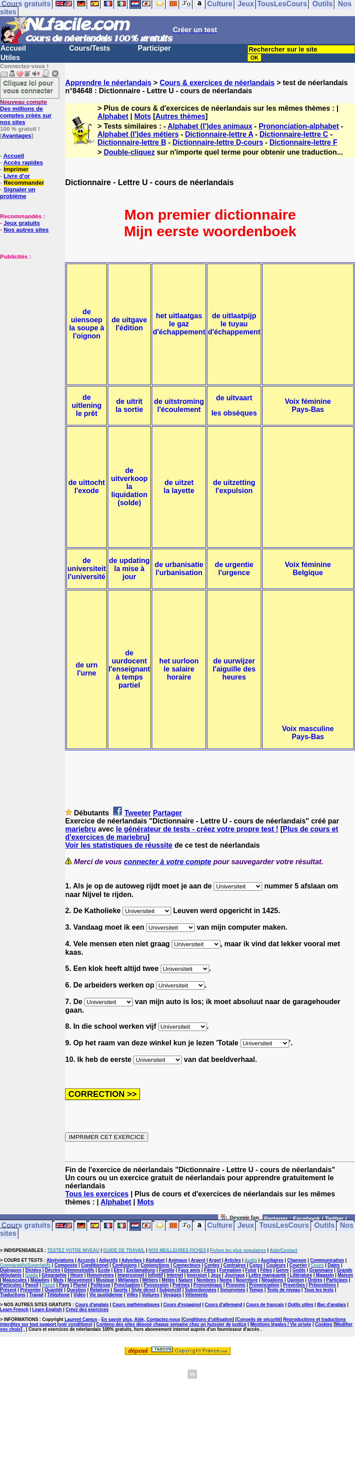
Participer (154, 48)
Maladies (40, 1280)
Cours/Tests (89, 48)
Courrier (298, 1265)
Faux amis (189, 1270)
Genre (282, 1270)
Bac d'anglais (331, 1304)
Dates (334, 1265)
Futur (251, 1270)
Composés (65, 1265)
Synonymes (232, 1289)
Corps (256, 1265)
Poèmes (180, 1284)
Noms (225, 1280)
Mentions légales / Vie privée (280, 1324)
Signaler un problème (17, 192)
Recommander (24, 182)
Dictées (33, 1270)
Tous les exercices (96, 1194)
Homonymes (100, 1275)
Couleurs (275, 1265)
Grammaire (321, 1270)
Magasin (325, 1275)
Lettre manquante (267, 1275)
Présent (8, 1289)
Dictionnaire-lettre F (303, 142)
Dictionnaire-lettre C (293, 134)
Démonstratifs (79, 1270)
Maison (345, 1275)
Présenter (30, 1289)
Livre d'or (17, 176)
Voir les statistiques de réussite (118, 845)
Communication (327, 1260)
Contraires (234, 1265)
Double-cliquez (129, 152)
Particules (11, 1284)
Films (209, 1270)
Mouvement (79, 1280)
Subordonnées (200, 1289)
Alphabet (112, 116)
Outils (324, 1226)
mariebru (80, 829)
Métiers (150, 1280)
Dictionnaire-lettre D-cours (217, 142)
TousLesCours (284, 1226)
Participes (337, 1280)
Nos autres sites (26, 229)
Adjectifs (108, 1260)
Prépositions (322, 1284)
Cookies (324, 1324)
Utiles (10, 57)
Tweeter (137, 813)
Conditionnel (95, 1265)
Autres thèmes (180, 116)
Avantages (16, 135)
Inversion (196, 1275)
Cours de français (265, 1304)
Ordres (315, 1280)
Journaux (234, 1275)
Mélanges (128, 1280)
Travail (36, 1294)
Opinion (295, 1280)
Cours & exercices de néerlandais (217, 83)
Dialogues (11, 1270)
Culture (219, 1226)
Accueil (13, 48)
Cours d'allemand (223, 1304)
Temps (256, 1289)
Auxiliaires (272, 1260)
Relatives (100, 1289)
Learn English (47, 1309)
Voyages (172, 1294)
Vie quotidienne (106, 1294)
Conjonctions (154, 1265)
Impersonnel (131, 1275)
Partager (167, 813)
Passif (31, 1284)
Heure (76, 1275)
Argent (198, 1260)
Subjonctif (170, 1289)
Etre (118, 1270)
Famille (166, 1270)
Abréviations (60, 1260)
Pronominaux (207, 1284)
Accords (86, 1260)
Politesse (100, 1284)
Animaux (177, 1260)
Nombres (206, 1280)
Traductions (13, 1294)
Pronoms (235, 1284)
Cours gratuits (25, 1226)
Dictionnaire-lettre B (131, 142)
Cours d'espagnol (182, 1304)
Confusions (124, 1265)
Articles (232, 1260)
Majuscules (15, 1280)
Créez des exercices (87, 1309)
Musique (105, 1280)
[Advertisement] (27, 305)
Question (76, 1289)
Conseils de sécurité (258, 1319)
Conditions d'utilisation (208, 1319)
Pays (64, 1284)
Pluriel (80, 1284)
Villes (132, 1294)
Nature (186, 1280)
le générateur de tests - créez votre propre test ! (197, 829)
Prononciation (264, 1284)
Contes (211, 1265)
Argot (215, 1260)
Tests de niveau (283, 1289)
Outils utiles (300, 1304)
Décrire (52, 1270)
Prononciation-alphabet (299, 126)
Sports (120, 1289)
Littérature (301, 1275)
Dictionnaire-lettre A (219, 134)
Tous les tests (318, 1289)
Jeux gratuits (22, 223)
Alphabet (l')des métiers (138, 134)
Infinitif (155, 1275)
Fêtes (266, 1270)
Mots (142, 116)
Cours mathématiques (136, 1304)
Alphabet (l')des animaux (209, 126)
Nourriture (247, 1280)
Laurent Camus (81, 1319)
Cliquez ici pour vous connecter (28, 86)
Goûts (299, 1270)
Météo (168, 1280)
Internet (175, 1275)
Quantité (54, 1289)
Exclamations (140, 1270)
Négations (272, 1280)
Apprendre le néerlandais (108, 83)
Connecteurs (187, 1265)
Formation (230, 1270)
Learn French (14, 1309)
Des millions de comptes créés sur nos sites (26, 112)
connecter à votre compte (167, 862)
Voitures (150, 1294)
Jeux (245, 1226)
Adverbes (132, 1260)
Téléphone (58, 1294)
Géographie (54, 1275)
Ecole (104, 1270)
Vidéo (79, 1294)
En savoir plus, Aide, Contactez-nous (140, 1319)
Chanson (297, 1260)
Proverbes (294, 1284)
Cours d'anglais (92, 1304)
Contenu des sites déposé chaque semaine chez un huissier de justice (171, 1324)
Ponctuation (127, 1284)
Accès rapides (23, 162)
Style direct (143, 1289)
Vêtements (196, 1294)
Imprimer (16, 169)
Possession (156, 1284)
